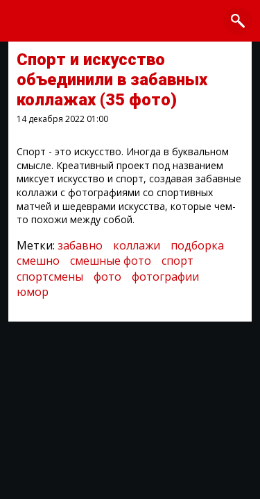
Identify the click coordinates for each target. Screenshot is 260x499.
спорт (177, 260)
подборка (197, 245)
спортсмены (50, 276)
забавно (80, 245)
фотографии (165, 276)
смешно (38, 260)
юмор (33, 291)
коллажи (136, 245)
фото (107, 276)
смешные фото (110, 260)
